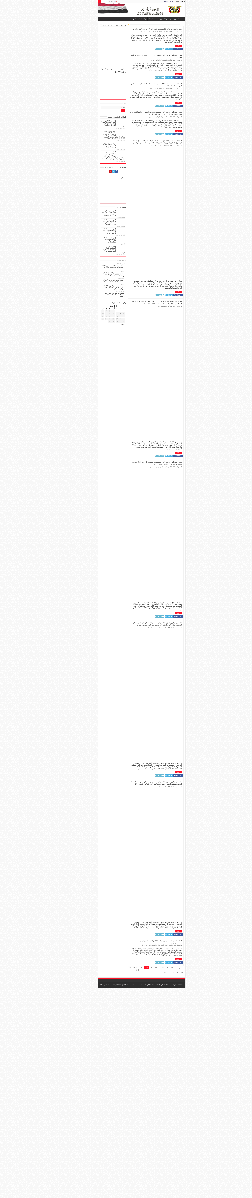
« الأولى (164, 968)
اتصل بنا (118, 19)
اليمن (131, 31)
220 (151, 968)
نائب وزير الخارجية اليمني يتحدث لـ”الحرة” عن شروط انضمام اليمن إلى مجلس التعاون (97, 124)
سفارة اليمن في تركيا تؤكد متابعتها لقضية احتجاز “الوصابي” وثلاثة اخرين (141, 29)
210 (155, 968)
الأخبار (144, 31)
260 (161, 973)
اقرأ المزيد (163, 45)
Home (166, 19)
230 (146, 968)
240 (135, 968)
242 (126, 968)
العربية (156, 1)
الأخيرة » (148, 973)
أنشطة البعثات (151, 31)
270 (156, 973)
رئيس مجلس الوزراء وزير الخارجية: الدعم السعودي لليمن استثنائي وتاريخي (93, 145)
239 (139, 968)
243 (122, 970)
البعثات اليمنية (137, 19)
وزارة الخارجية (147, 19)
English (150, 1)
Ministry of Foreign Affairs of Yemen (107, 985)
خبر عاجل (126, 31)
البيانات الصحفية (126, 19)
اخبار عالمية (151, 145)
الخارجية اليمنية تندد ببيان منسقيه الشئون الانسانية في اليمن (145, 941)
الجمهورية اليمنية (158, 19)
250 (165, 973)
